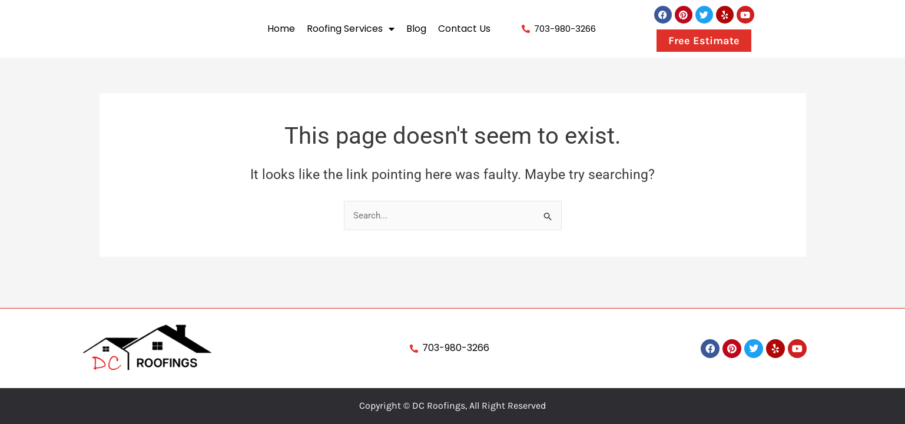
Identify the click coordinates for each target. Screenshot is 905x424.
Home (281, 28)
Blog (416, 28)
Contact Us (464, 28)
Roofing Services (351, 28)
